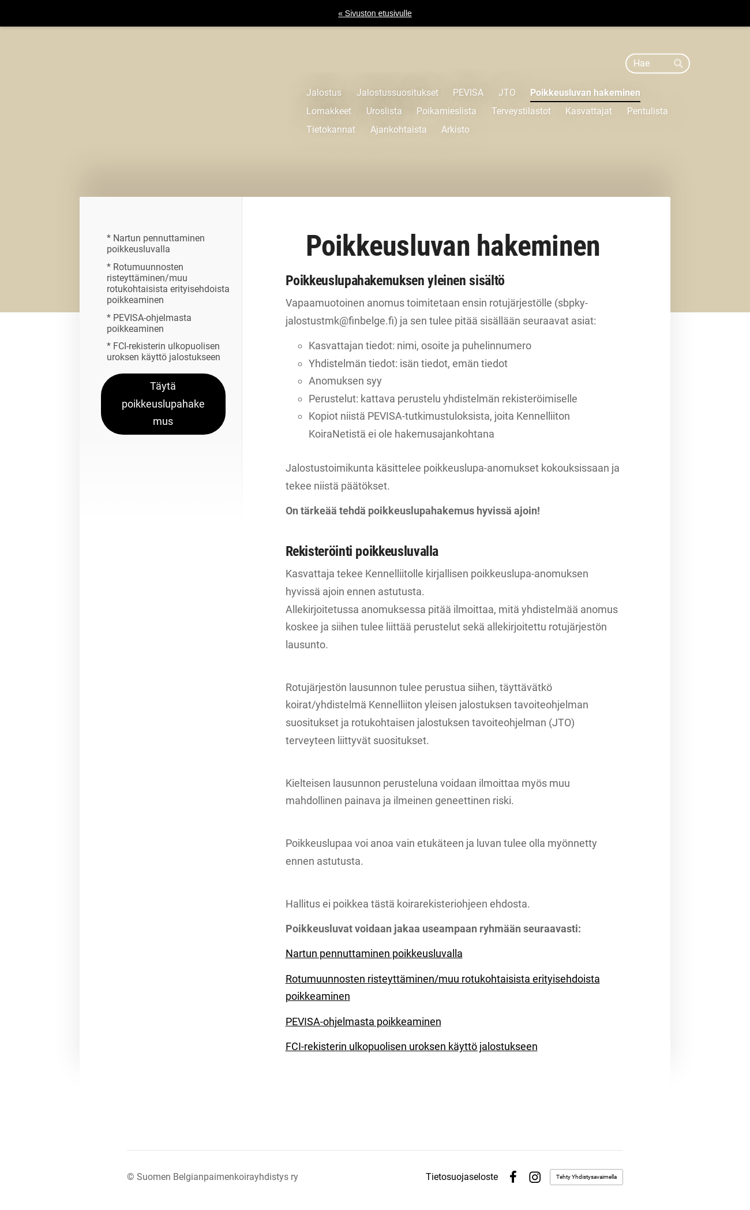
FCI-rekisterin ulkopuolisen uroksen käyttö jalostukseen (412, 1046)
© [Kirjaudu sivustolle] (132, 1176)
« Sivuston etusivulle (375, 13)
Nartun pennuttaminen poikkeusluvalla (374, 953)
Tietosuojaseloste (462, 1177)
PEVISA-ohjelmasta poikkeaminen (363, 1021)
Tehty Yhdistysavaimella (586, 1177)
